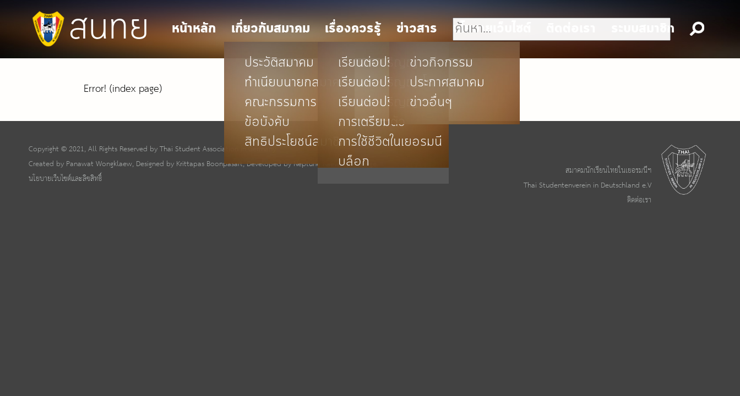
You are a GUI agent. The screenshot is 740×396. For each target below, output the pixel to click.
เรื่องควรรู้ (353, 28)
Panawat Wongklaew (99, 164)
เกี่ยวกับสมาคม (270, 28)
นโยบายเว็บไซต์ (492, 28)
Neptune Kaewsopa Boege (335, 164)
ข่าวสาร (416, 28)
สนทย (89, 28)
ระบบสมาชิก (642, 28)
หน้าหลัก (194, 28)
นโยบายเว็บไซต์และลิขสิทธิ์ (65, 179)
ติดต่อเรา (639, 200)
